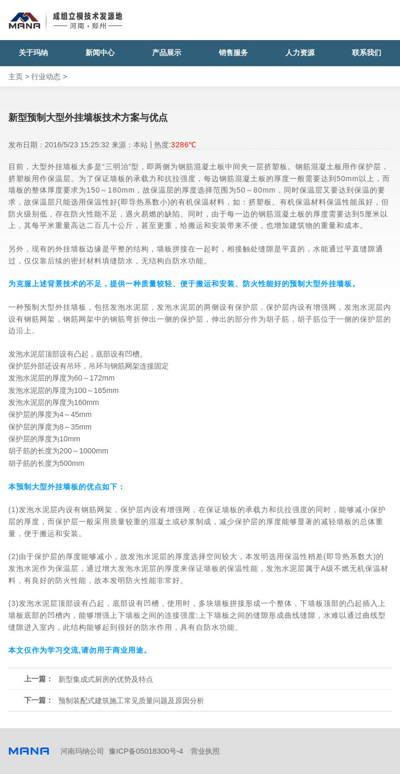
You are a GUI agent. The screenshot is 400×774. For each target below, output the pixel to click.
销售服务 (233, 53)
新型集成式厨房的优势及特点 (105, 679)
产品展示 (166, 53)
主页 (15, 76)
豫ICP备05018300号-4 (146, 751)
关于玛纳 (33, 53)
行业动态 (45, 76)
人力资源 (300, 53)
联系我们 (366, 53)
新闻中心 (100, 53)
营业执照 (205, 751)
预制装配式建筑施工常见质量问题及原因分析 (131, 700)
